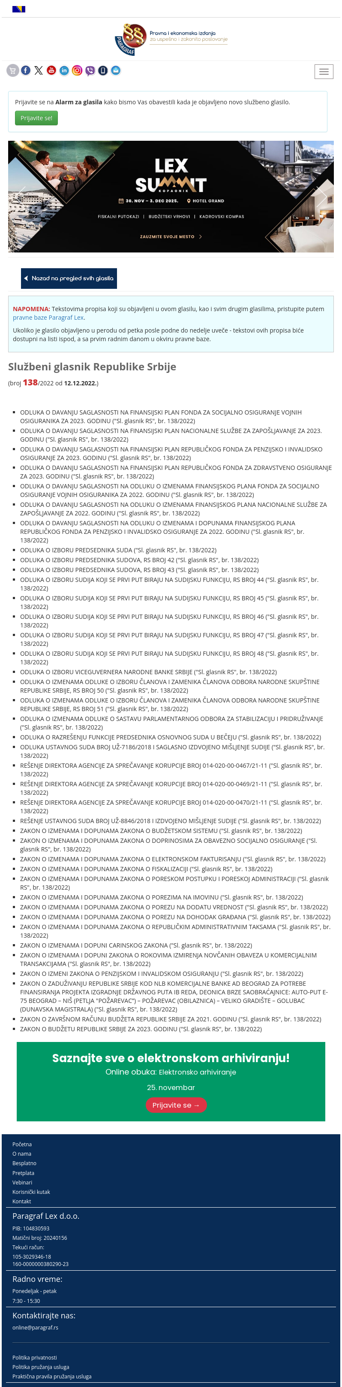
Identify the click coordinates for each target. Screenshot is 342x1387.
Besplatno (24, 1163)
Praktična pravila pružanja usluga (52, 1376)
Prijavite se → (177, 1105)
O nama (21, 1153)
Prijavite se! (36, 118)
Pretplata (23, 1173)
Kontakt (21, 1201)
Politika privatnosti (34, 1357)
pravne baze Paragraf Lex (48, 317)
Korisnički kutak (31, 1192)
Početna (22, 1144)
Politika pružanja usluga (40, 1367)
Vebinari (22, 1182)
